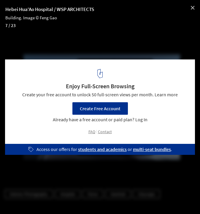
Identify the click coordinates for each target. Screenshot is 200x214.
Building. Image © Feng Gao (31, 18)
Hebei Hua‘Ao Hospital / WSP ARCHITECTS (49, 9)
